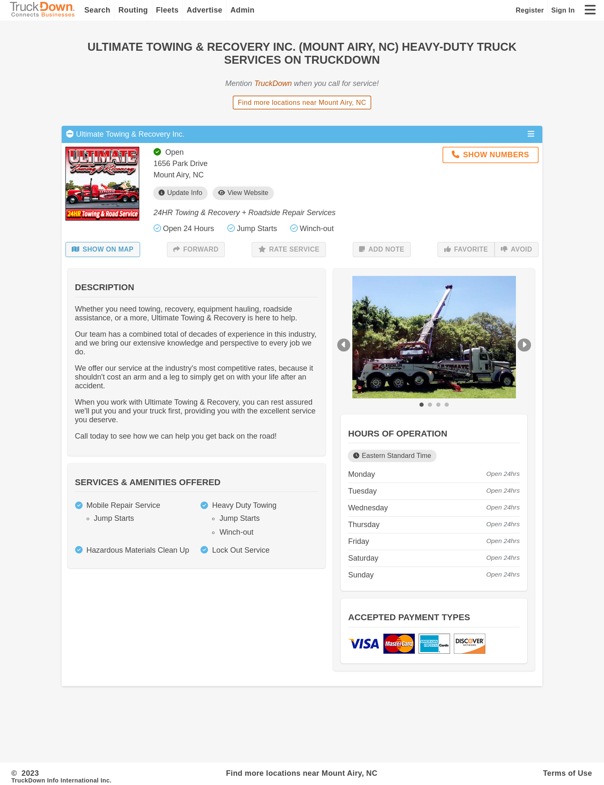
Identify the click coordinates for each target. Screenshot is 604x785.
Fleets (167, 10)
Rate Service (289, 249)
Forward (196, 249)
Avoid (516, 249)
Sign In (563, 10)
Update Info (180, 193)
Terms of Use (567, 773)
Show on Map (102, 249)
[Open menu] (531, 134)
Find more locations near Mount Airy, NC (302, 102)
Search (97, 10)
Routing (133, 10)
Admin (242, 10)
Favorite (466, 249)
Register (530, 10)
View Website (243, 193)
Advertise (204, 10)
